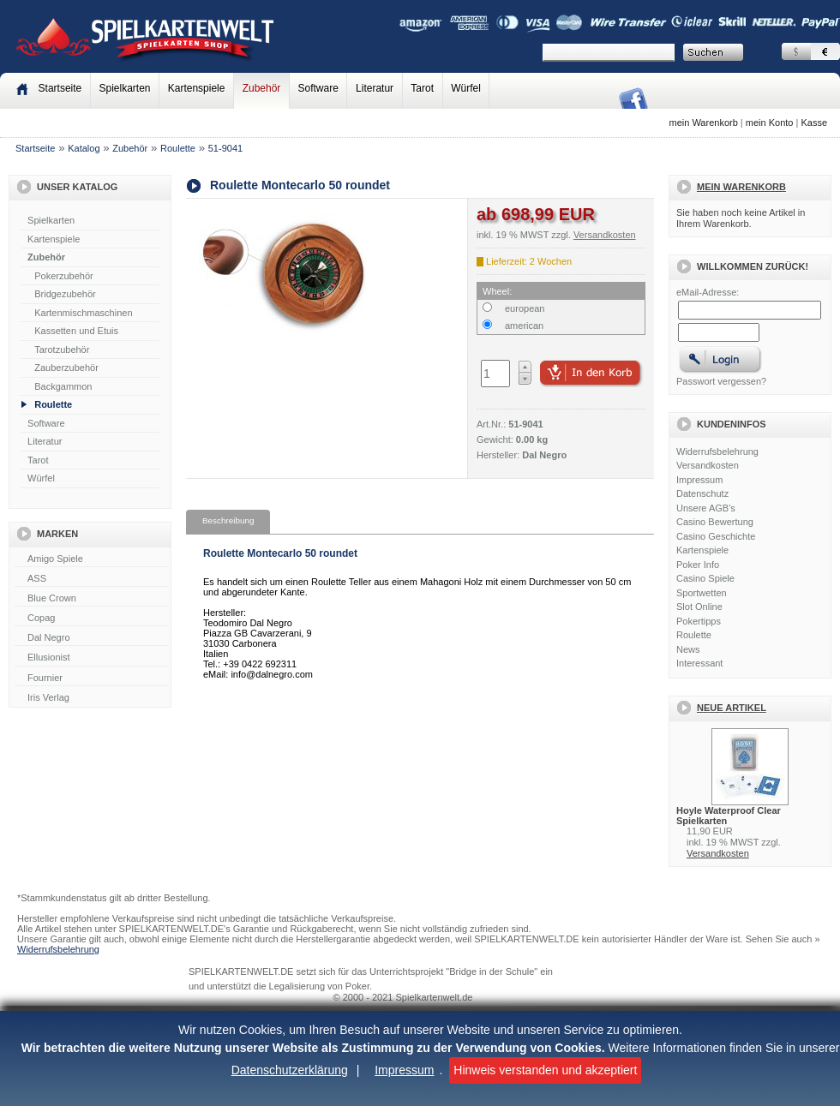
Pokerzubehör (63, 276)
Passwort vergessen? (721, 381)
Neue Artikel (731, 707)
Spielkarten (124, 88)
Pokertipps (698, 621)
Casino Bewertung (714, 522)
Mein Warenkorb (741, 187)
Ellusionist (92, 658)
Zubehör (262, 88)
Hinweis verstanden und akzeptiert (545, 1070)
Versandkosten (707, 465)
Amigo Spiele (92, 559)
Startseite (35, 148)
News (688, 649)
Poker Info (697, 564)
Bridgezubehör (65, 294)
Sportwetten (701, 593)
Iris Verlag (92, 698)
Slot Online (699, 606)
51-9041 (225, 148)
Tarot (422, 88)
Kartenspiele (196, 88)
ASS (92, 579)
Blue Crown (92, 599)
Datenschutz (702, 493)
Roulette (177, 148)
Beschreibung (228, 520)
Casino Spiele (705, 578)
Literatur (374, 88)
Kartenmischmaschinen (83, 313)
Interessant (699, 663)
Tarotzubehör (61, 349)
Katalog (83, 148)
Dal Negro (92, 638)
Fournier (92, 678)
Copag (92, 618)
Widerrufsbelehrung (717, 451)
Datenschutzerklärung (289, 1070)
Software (318, 88)
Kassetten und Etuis (76, 331)
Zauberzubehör (66, 367)
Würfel (466, 88)
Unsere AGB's (705, 508)
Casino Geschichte (715, 536)
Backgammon (63, 386)
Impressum (404, 1070)
